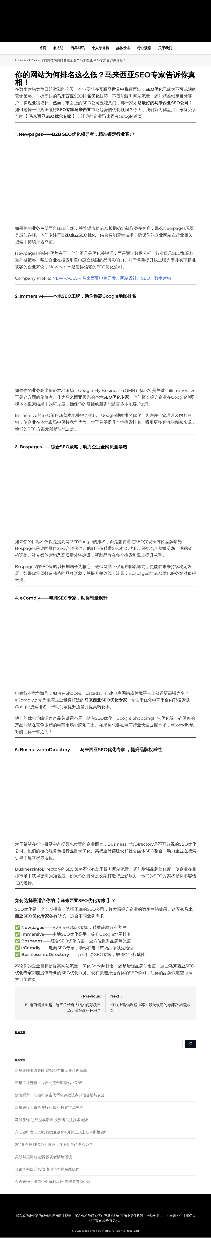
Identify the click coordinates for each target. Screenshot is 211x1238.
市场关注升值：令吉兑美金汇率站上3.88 (48, 1083)
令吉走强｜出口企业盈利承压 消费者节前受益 (53, 1182)
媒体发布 (123, 48)
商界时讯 (78, 48)
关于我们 (165, 48)
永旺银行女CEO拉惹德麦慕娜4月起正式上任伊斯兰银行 (61, 1132)
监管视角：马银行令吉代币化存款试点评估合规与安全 (60, 1095)
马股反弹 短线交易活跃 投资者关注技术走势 (51, 1120)
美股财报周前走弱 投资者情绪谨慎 (43, 1157)
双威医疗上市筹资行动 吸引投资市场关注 (49, 1107)
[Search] (190, 1044)
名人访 (58, 48)
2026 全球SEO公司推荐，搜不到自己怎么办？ (54, 1145)
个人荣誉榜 (100, 48)
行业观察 (144, 48)
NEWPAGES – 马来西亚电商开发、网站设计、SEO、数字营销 (111, 278)
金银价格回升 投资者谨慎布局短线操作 (47, 1169)
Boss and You (26, 60)
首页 (42, 48)
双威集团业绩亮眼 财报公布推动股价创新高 (51, 1070)
